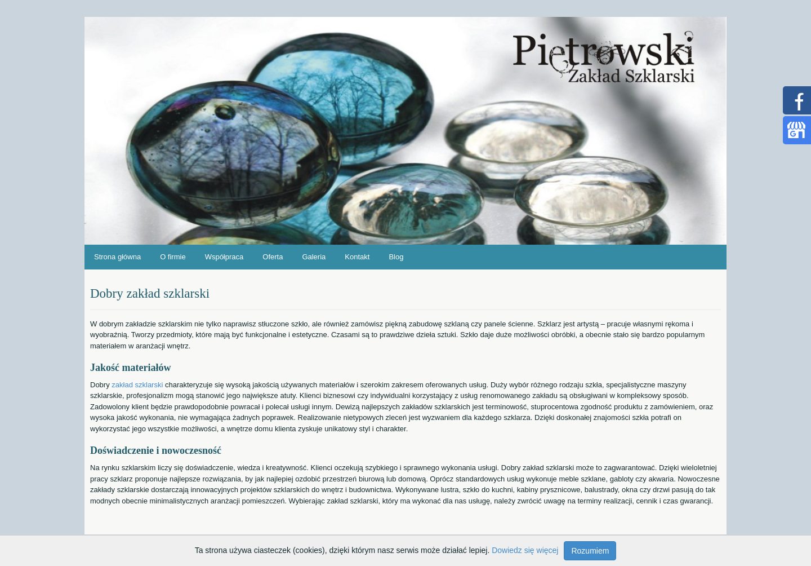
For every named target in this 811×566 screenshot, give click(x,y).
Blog (396, 257)
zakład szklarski (137, 385)
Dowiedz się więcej (525, 550)
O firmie (173, 257)
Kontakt (357, 257)
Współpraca (224, 257)
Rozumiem (590, 550)
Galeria (314, 257)
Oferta (272, 257)
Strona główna (117, 257)
